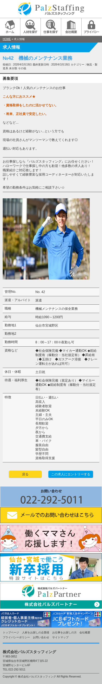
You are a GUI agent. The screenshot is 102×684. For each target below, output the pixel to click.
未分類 (13, 68)
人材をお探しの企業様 (35, 632)
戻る (25, 474)
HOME (7, 39)
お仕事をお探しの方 (64, 632)
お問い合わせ (41, 637)
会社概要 (84, 632)
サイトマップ (60, 637)
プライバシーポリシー (16, 637)
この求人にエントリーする (70, 474)
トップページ (11, 632)
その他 (22, 68)
